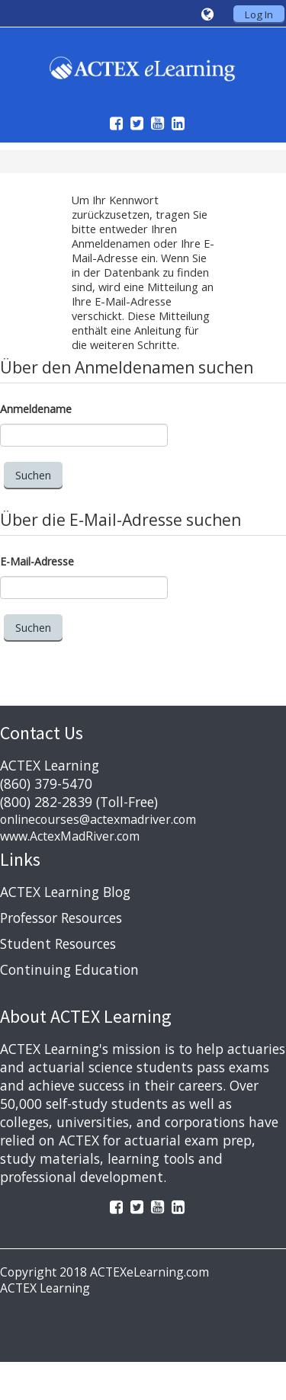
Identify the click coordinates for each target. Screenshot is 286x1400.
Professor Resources (61, 917)
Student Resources (58, 943)
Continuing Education (69, 969)
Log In (259, 14)
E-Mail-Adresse (37, 561)
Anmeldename (36, 409)
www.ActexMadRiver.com (70, 836)
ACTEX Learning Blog (65, 892)
